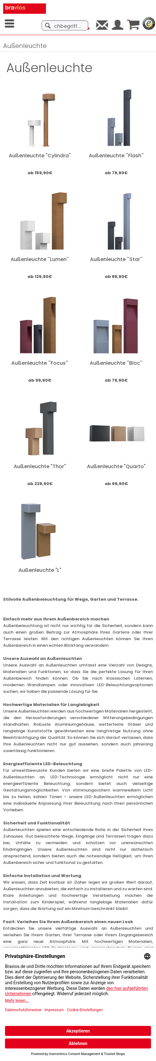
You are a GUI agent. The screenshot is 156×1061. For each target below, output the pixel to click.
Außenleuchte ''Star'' (116, 259)
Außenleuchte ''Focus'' (39, 363)
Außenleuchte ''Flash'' (116, 155)
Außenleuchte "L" (39, 570)
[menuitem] (10, 23)
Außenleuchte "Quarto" (116, 466)
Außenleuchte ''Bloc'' (116, 363)
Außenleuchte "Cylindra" (40, 155)
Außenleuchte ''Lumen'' (40, 259)
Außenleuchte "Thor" (40, 466)
